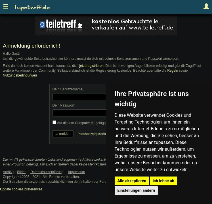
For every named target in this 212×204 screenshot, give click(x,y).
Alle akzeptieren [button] (131, 180)
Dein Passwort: (64, 105)
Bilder (21, 172)
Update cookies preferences (21, 189)
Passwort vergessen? (93, 133)
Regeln (172, 71)
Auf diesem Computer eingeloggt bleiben (88, 123)
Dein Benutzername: (68, 89)
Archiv (7, 172)
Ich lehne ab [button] (163, 180)
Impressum (76, 172)
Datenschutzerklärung (47, 172)
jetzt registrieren (91, 66)
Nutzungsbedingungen (20, 75)
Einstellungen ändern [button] (136, 190)
